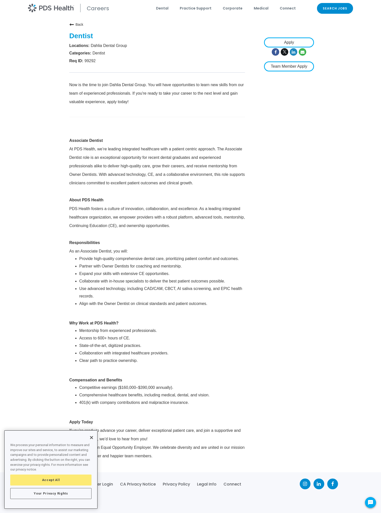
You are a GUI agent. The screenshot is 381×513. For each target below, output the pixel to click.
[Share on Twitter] (284, 51)
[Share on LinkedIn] (293, 51)
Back (76, 24)
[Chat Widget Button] (370, 502)
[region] (51, 469)
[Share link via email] (302, 51)
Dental (162, 8)
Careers (98, 8)
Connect (288, 8)
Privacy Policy (176, 484)
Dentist (81, 36)
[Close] (91, 437)
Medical (261, 8)
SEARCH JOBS (335, 8)
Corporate (232, 8)
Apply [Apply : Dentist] (289, 42)
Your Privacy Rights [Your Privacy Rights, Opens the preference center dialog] (51, 493)
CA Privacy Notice (138, 484)
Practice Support (196, 8)
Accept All (51, 480)
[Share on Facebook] (275, 51)
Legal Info (206, 484)
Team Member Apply (289, 66)
